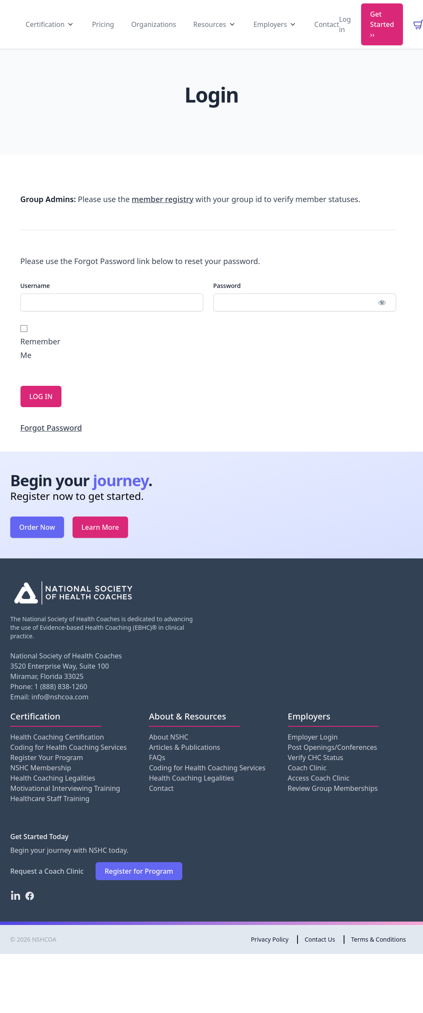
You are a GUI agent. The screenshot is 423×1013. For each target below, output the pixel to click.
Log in (345, 31)
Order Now (37, 541)
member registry (163, 213)
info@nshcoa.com (60, 711)
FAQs (157, 772)
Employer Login (313, 751)
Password (227, 300)
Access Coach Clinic (319, 792)
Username (35, 300)
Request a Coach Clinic (47, 885)
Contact (161, 802)
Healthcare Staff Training (50, 813)
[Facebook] (29, 910)
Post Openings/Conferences (332, 761)
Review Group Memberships (333, 802)
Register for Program (139, 885)
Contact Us (320, 954)
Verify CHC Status (315, 772)
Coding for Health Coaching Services (68, 761)
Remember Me (39, 357)
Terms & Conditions (378, 954)
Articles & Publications (184, 761)
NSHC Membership (40, 782)
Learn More (100, 541)
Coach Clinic (307, 782)
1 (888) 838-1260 (61, 701)
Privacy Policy (270, 954)
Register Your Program (46, 772)
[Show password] (382, 317)
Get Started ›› (382, 31)
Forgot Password (51, 442)
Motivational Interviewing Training (65, 802)
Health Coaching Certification (57, 751)
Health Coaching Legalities (52, 792)
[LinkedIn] (15, 910)
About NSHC (168, 751)
